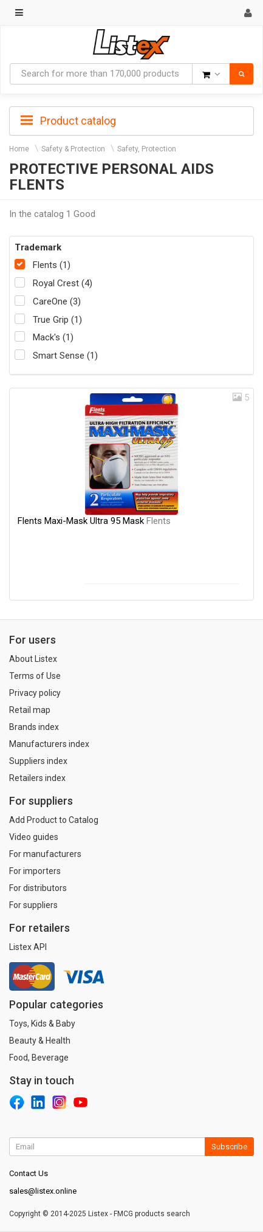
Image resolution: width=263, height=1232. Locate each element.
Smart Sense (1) (65, 355)
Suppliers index (38, 761)
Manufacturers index (49, 744)
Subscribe (229, 1146)
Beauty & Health (39, 1040)
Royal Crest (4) (62, 283)
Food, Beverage (39, 1057)
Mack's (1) (53, 337)
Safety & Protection (73, 149)
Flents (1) (51, 265)
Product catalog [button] (68, 121)
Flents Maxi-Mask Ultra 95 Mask (94, 520)
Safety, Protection (146, 149)
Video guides (33, 837)
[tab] (131, 119)
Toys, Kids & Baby (42, 1023)
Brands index (34, 727)
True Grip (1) (57, 319)
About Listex (33, 659)
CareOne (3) (57, 301)
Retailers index (37, 778)
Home (19, 149)
